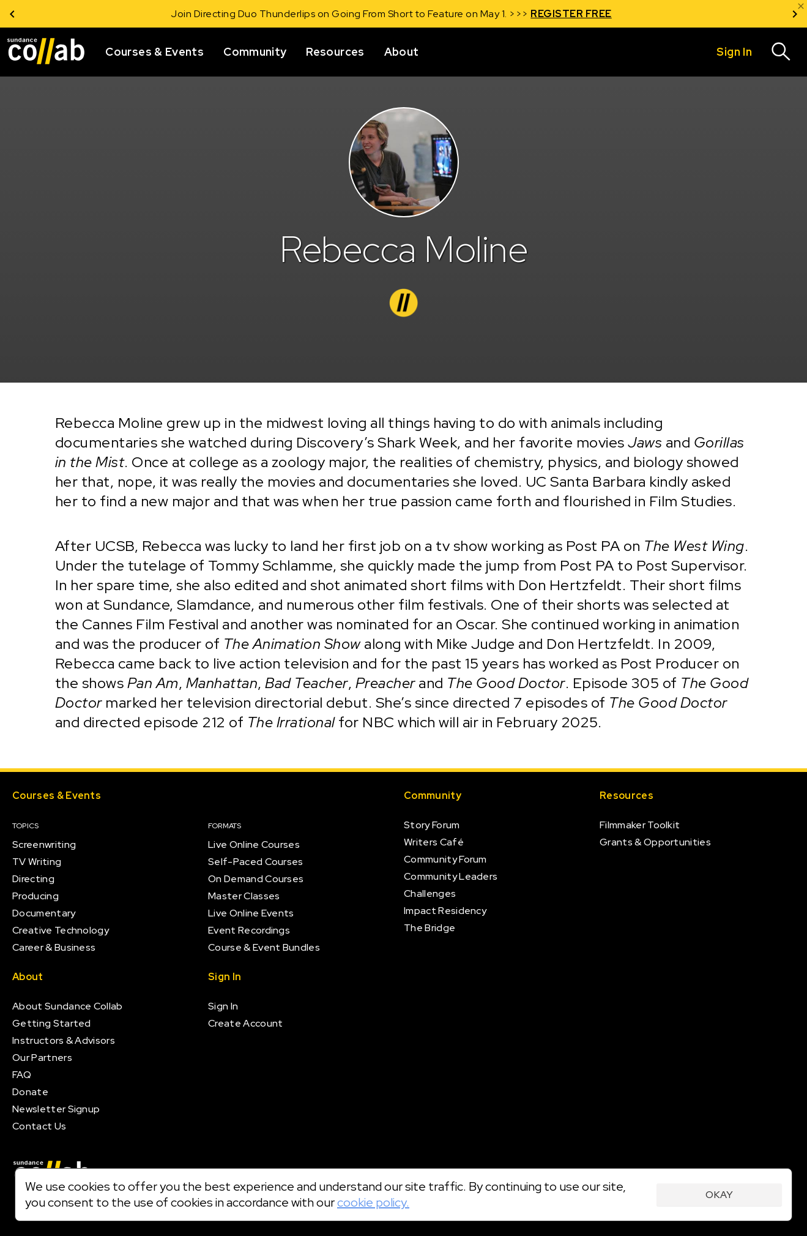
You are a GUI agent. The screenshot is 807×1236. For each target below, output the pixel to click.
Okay (719, 1194)
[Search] (781, 52)
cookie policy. (373, 1202)
